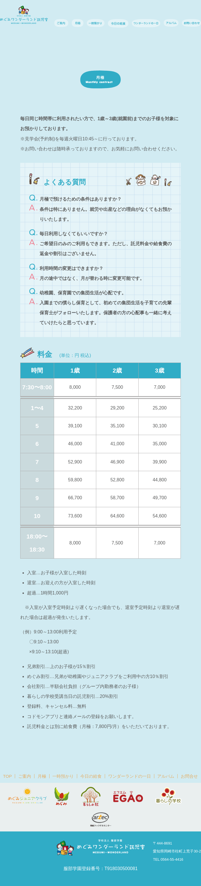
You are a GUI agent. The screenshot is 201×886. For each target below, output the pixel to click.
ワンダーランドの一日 (129, 776)
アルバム (165, 776)
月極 (42, 776)
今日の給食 (91, 776)
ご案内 (24, 776)
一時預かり (63, 776)
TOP (7, 776)
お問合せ (189, 776)
